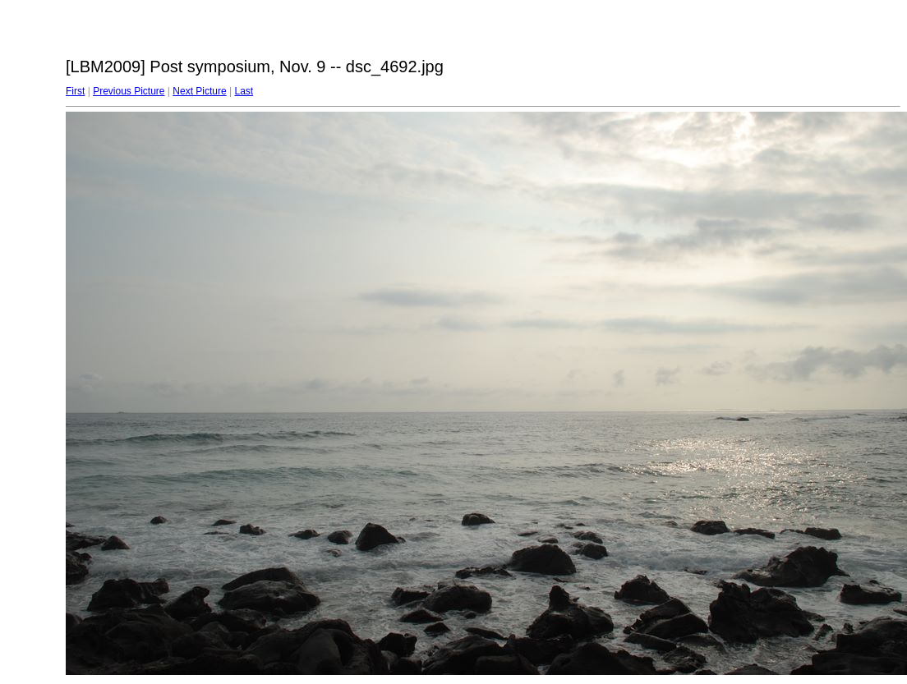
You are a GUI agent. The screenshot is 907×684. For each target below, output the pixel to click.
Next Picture (199, 91)
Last (243, 91)
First (75, 91)
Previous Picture (128, 91)
